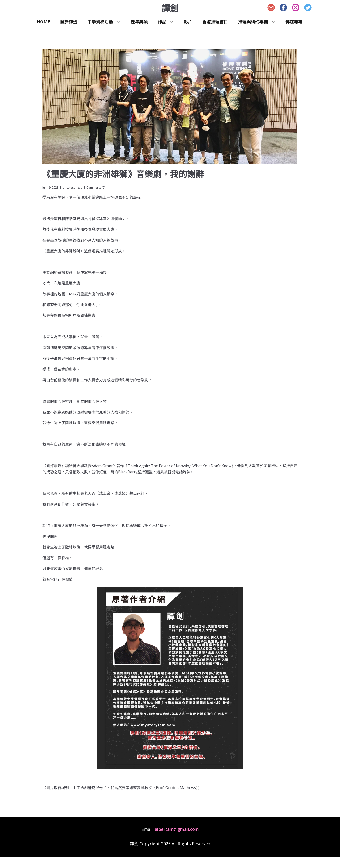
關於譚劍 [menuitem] (68, 22)
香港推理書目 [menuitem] (215, 22)
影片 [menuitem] (188, 22)
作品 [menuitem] (162, 22)
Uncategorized (72, 187)
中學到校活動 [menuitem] (100, 22)
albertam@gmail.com (177, 829)
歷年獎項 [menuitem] (139, 22)
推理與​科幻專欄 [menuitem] (253, 22)
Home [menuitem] (43, 22)
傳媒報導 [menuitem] (293, 22)
